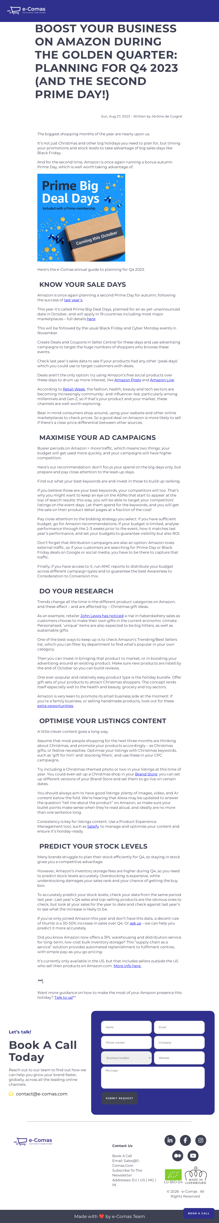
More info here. (127, 966)
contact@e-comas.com (38, 1094)
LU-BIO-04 (173, 1176)
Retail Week (74, 389)
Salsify (93, 826)
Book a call (122, 1156)
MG (151, 1180)
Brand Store (146, 774)
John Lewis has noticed (102, 616)
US (142, 1180)
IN (114, 1185)
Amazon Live (162, 380)
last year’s (73, 300)
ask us (135, 923)
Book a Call (199, 1213)
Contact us (122, 1146)
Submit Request (119, 1098)
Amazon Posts (127, 380)
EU (134, 1180)
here (91, 319)
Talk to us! (63, 997)
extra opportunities (55, 706)
